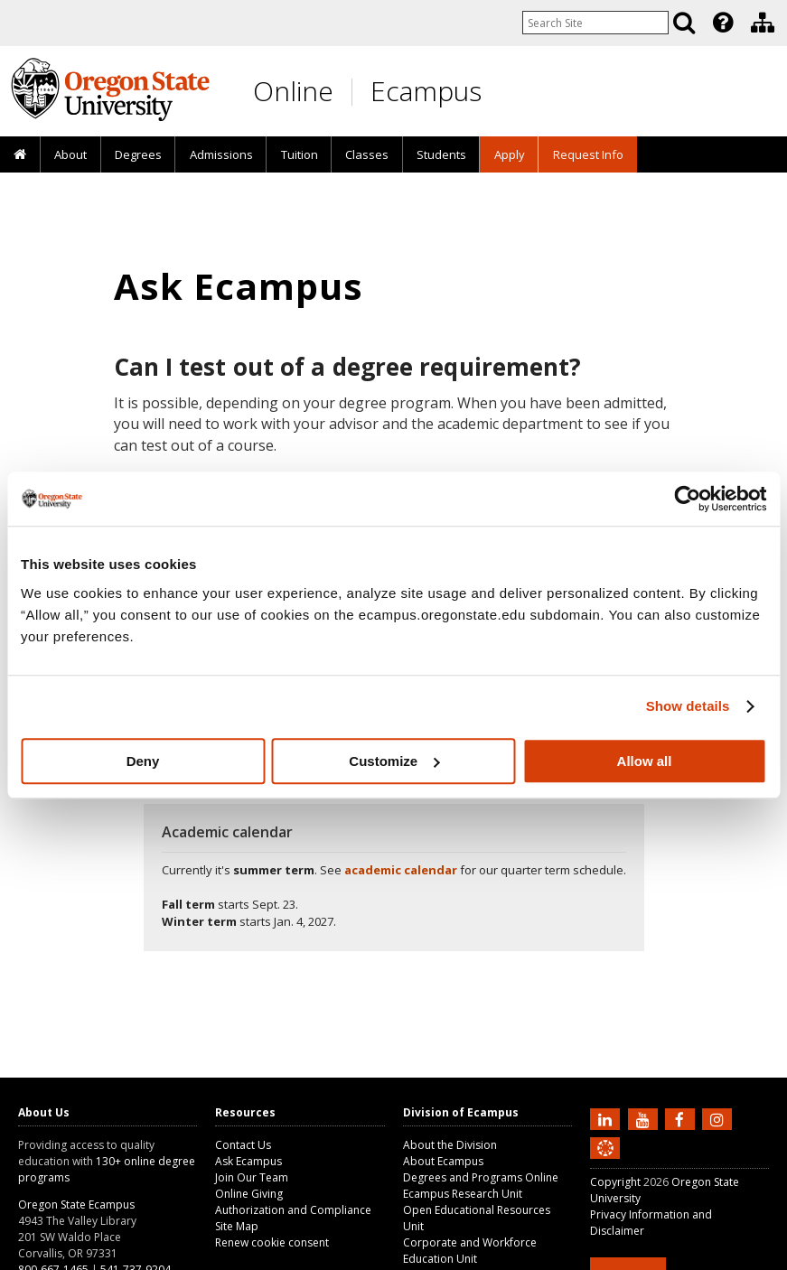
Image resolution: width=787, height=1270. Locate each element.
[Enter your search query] (595, 22)
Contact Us (243, 1145)
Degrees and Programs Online (480, 1177)
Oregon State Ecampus (76, 1204)
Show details (688, 706)
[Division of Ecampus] (763, 22)
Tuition (299, 154)
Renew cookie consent (272, 1242)
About (70, 154)
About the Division (450, 1145)
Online (293, 90)
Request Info (588, 154)
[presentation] (721, 22)
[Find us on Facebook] (682, 1118)
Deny (143, 761)
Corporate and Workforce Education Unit (470, 1250)
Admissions (221, 154)
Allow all (644, 761)
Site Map (236, 1226)
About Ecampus (443, 1161)
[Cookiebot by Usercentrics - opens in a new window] (687, 498)
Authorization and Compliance (293, 1210)
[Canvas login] (605, 1162)
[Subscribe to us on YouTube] (645, 1118)
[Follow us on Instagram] (719, 1118)
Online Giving (249, 1193)
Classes (367, 154)
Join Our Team (251, 1177)
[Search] (684, 22)
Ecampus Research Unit (462, 1193)
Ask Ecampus (248, 1161)
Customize (394, 761)
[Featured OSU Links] (723, 22)
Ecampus (426, 90)
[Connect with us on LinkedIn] (607, 1118)
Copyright (615, 1182)
